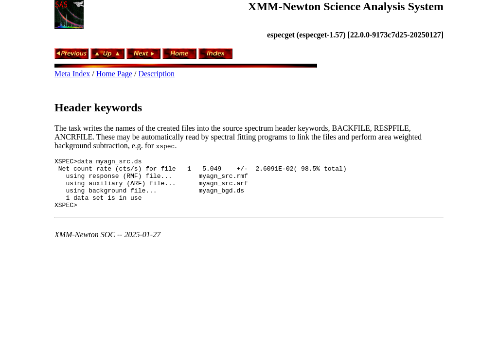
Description (156, 74)
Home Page (114, 74)
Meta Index (72, 74)
